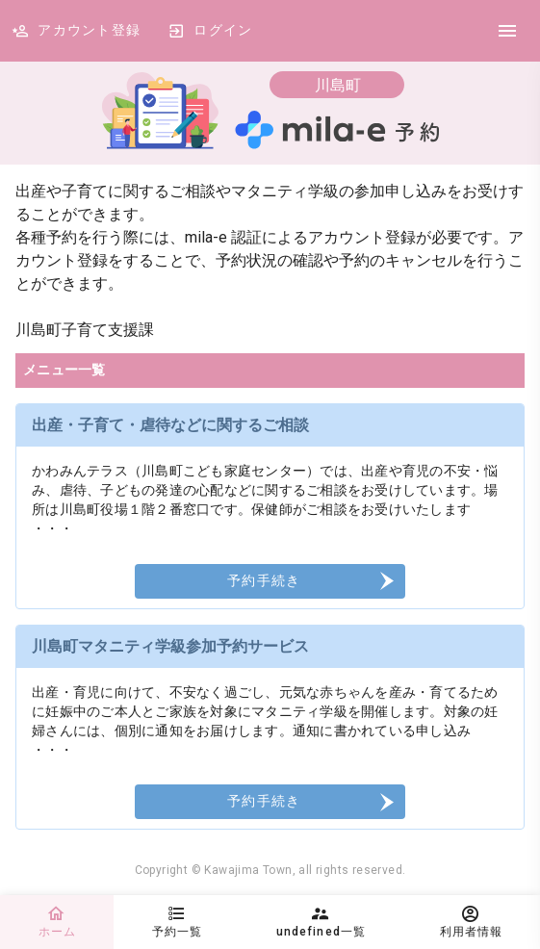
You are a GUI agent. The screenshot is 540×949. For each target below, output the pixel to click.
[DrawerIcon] (507, 31)
